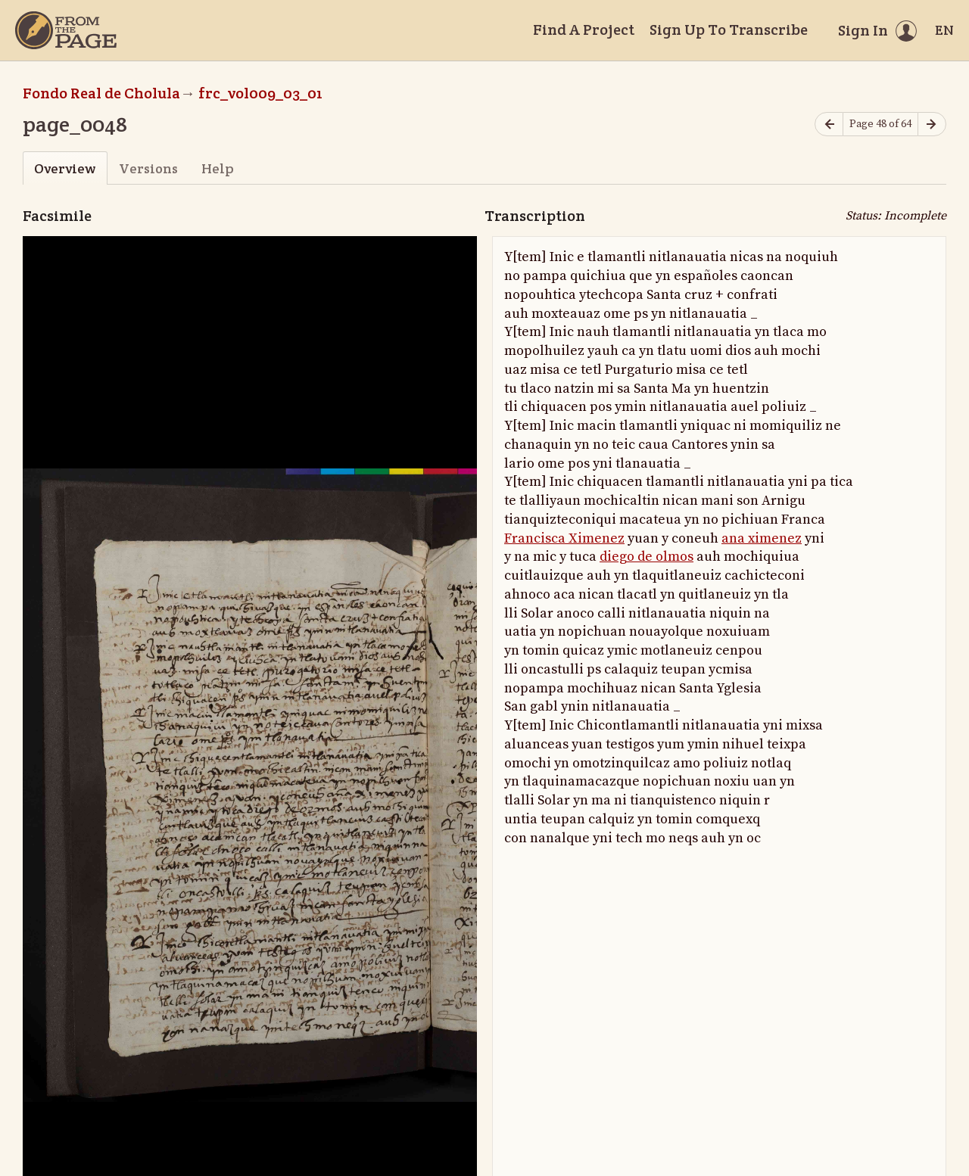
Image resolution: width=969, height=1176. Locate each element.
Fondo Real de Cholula (101, 93)
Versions (148, 168)
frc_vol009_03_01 (260, 93)
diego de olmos (646, 556)
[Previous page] (829, 124)
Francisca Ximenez (564, 538)
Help (217, 168)
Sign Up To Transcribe (729, 29)
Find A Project (583, 29)
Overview (64, 168)
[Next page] (932, 124)
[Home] (66, 30)
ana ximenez (761, 538)
